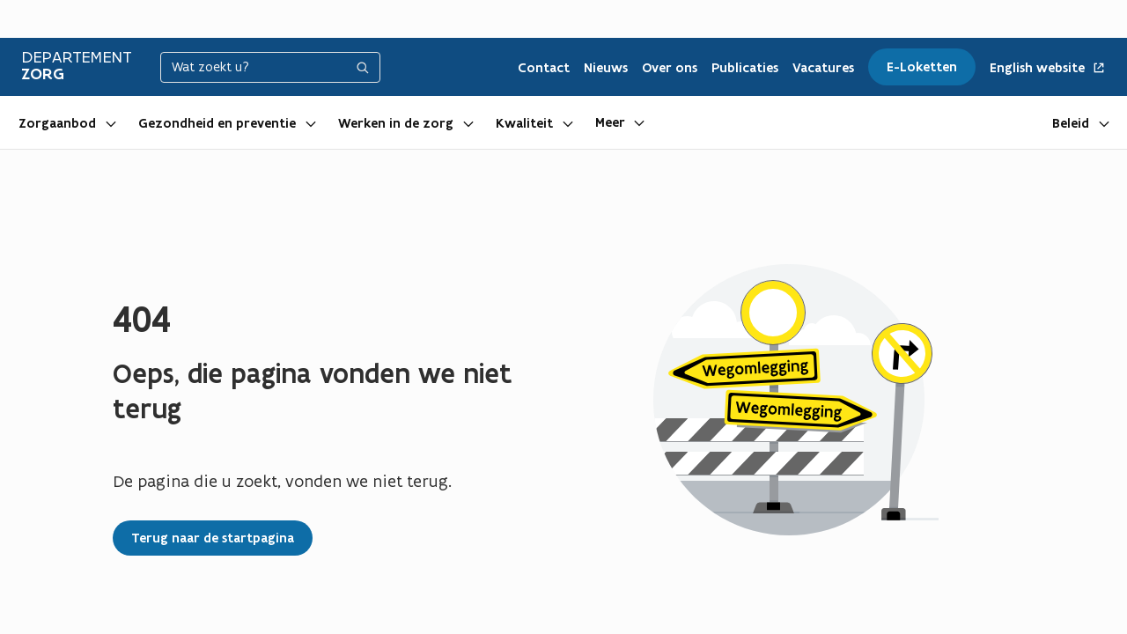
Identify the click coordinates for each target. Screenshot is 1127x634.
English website (1048, 67)
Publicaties (744, 68)
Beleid (1070, 123)
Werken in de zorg (395, 123)
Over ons (669, 68)
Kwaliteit (524, 123)
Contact (544, 68)
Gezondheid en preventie (217, 123)
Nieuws (606, 68)
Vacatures (823, 68)
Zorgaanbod (57, 123)
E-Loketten (922, 67)
